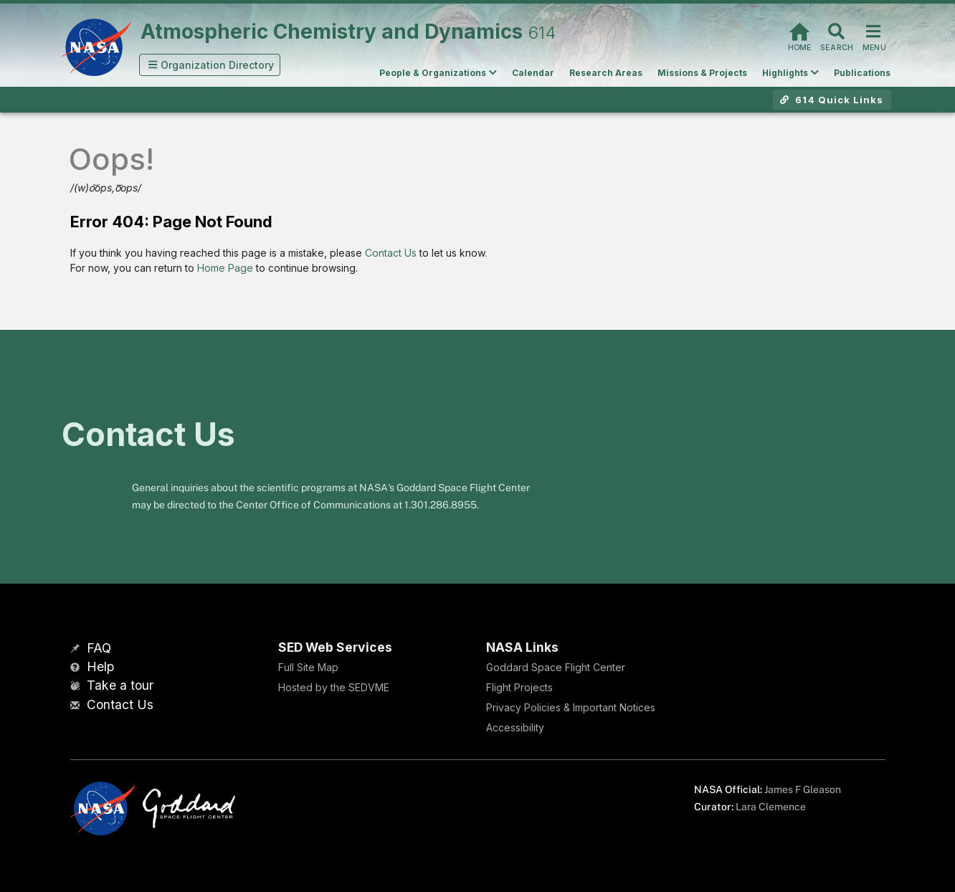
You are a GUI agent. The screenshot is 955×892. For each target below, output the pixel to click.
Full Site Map (308, 667)
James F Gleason (802, 789)
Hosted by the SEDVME (333, 687)
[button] (210, 65)
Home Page (225, 268)
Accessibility (515, 727)
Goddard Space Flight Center (555, 667)
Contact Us (391, 253)
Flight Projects (519, 687)
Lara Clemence (771, 806)
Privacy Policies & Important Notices (570, 707)
